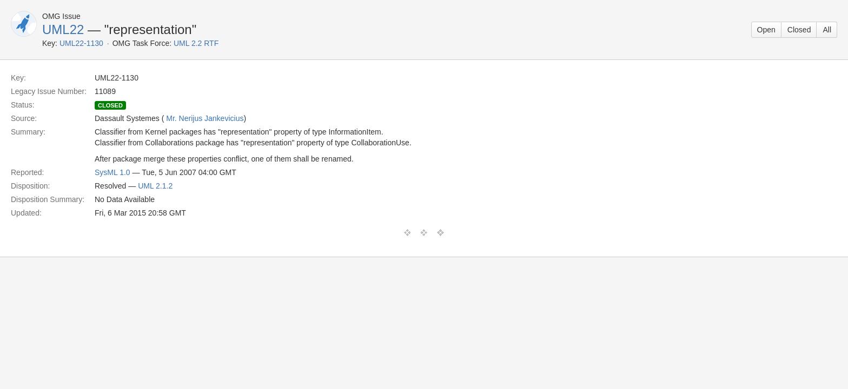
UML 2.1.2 (155, 186)
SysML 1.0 (112, 172)
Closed (799, 29)
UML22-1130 (81, 43)
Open (766, 29)
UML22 (63, 29)
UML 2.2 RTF (196, 43)
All (827, 29)
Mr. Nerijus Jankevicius (204, 118)
